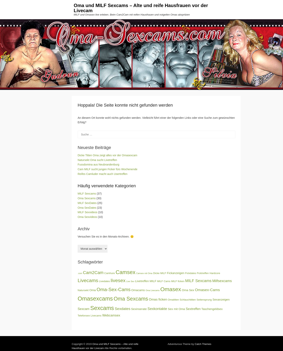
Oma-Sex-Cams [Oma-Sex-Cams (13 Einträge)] (113, 289)
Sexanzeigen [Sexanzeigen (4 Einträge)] (221, 299)
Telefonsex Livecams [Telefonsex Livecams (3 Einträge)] (89, 315)
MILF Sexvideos (87, 212)
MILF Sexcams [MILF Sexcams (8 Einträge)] (198, 281)
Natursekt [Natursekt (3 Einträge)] (83, 290)
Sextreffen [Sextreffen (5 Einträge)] (193, 309)
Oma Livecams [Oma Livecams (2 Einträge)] (153, 290)
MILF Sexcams (87, 193)
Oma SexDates (87, 207)
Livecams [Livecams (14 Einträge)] (88, 280)
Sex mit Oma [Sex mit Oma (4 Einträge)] (176, 309)
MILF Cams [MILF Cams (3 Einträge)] (164, 281)
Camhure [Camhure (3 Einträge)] (109, 273)
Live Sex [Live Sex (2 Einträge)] (130, 281)
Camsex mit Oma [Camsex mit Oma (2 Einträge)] (144, 273)
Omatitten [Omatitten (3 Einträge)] (173, 299)
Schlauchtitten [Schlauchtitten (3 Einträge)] (188, 299)
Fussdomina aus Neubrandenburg (98, 164)
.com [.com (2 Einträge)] (80, 273)
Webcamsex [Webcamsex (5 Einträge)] (111, 315)
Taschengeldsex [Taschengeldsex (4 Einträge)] (212, 309)
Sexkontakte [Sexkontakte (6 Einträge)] (157, 309)
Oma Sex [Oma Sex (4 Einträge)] (188, 290)
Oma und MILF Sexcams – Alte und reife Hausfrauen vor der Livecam (141, 8)
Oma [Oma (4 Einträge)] (92, 290)
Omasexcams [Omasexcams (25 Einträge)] (95, 298)
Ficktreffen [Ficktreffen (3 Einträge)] (203, 273)
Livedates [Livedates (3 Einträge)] (104, 281)
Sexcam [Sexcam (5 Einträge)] (83, 309)
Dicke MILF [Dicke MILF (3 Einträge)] (159, 273)
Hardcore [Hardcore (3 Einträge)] (214, 273)
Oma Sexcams (87, 198)
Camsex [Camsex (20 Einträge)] (125, 272)
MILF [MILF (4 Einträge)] (153, 281)
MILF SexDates (87, 203)
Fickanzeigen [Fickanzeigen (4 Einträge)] (175, 273)
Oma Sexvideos (87, 216)
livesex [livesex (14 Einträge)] (118, 280)
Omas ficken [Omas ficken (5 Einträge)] (158, 299)
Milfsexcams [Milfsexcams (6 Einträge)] (222, 281)
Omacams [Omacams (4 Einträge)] (138, 290)
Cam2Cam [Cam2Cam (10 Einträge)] (93, 272)
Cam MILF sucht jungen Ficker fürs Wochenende (107, 169)
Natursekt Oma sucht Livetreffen (97, 160)
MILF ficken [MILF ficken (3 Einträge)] (178, 281)
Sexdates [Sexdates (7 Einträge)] (122, 309)
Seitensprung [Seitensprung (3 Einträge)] (204, 299)
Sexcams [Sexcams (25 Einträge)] (102, 308)
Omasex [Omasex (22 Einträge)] (170, 289)
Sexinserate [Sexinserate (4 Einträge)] (139, 309)
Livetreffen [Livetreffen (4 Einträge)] (142, 281)
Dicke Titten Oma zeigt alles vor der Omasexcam (107, 155)
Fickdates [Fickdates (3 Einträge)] (190, 273)
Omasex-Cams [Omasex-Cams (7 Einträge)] (207, 290)
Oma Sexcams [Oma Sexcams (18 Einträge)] (131, 299)
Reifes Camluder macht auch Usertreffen (102, 174)
